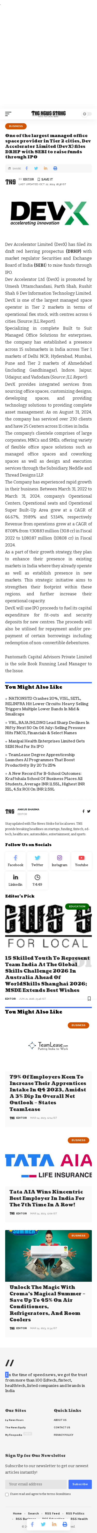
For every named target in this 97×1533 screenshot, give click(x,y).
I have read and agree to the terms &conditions (40, 1494)
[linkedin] (15, 880)
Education (77, 906)
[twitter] (89, 811)
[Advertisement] (48, 58)
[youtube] (82, 861)
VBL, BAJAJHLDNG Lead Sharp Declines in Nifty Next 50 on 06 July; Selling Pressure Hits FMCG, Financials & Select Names (47, 728)
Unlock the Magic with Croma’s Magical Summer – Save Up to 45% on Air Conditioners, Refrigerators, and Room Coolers (47, 1303)
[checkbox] (7, 1494)
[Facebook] (83, 811)
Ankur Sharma (28, 809)
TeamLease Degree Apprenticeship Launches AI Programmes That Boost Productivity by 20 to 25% (40, 760)
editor (28, 179)
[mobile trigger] (9, 114)
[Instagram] (60, 861)
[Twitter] (37, 861)
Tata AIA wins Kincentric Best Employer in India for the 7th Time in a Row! (47, 1198)
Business (16, 126)
